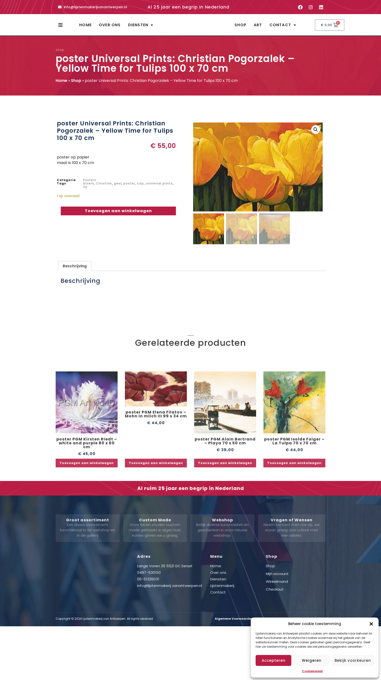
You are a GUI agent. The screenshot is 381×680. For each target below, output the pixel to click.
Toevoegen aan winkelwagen (118, 215)
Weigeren (311, 660)
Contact (282, 27)
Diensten (141, 27)
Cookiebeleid (312, 671)
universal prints (159, 188)
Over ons (110, 27)
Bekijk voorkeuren (353, 660)
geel (117, 188)
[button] (371, 623)
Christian (104, 188)
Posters (89, 184)
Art (258, 27)
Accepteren (274, 660)
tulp (140, 188)
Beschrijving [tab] (75, 270)
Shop (240, 27)
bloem (88, 188)
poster (129, 188)
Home (85, 27)
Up (85, 191)
